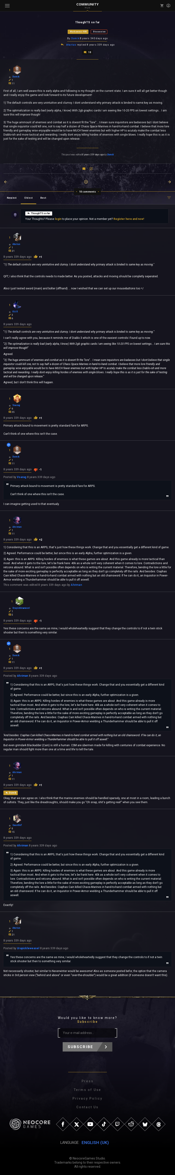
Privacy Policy (87, 1098)
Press (88, 1080)
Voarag (21, 476)
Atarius (71, 44)
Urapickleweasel (28, 947)
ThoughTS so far (38, 212)
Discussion (99, 32)
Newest (12, 197)
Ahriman (76, 584)
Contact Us (87, 1106)
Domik (75, 38)
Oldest (28, 197)
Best (43, 197)
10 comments (87, 191)
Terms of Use (87, 1089)
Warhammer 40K (78, 32)
